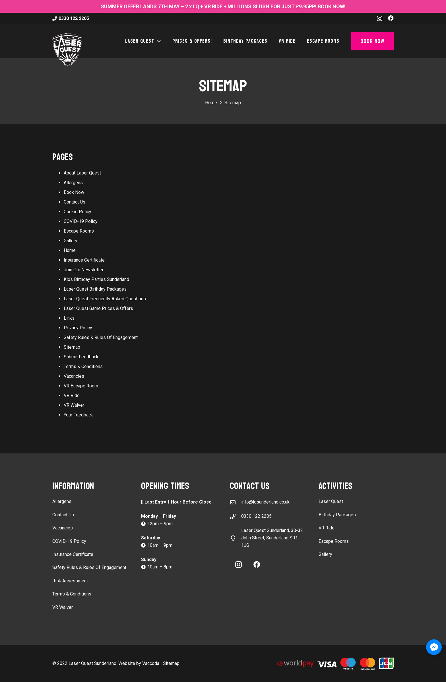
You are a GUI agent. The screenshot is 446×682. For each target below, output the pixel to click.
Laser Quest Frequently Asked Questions (105, 298)
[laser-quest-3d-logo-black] (67, 50)
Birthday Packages (337, 514)
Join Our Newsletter (84, 269)
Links (69, 318)
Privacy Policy (78, 327)
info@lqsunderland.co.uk (265, 502)
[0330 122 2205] (235, 516)
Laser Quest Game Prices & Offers (98, 308)
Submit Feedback (81, 357)
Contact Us (74, 202)
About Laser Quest (82, 173)
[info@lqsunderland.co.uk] (235, 502)
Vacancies (74, 376)
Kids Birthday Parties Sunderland (96, 279)
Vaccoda (150, 663)
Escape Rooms (79, 231)
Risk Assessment (70, 581)
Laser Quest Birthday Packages (95, 289)
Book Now (74, 192)
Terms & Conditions (83, 366)
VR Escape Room (81, 386)
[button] (157, 41)
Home (70, 250)
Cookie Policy (77, 211)
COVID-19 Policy (81, 221)
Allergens (73, 182)
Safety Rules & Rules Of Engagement (101, 337)
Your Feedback (78, 415)
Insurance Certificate (84, 260)
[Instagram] (379, 18)
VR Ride (72, 395)
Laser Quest (331, 501)
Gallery (70, 240)
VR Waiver (74, 405)
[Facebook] (391, 18)
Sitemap (72, 347)
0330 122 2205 (256, 516)
